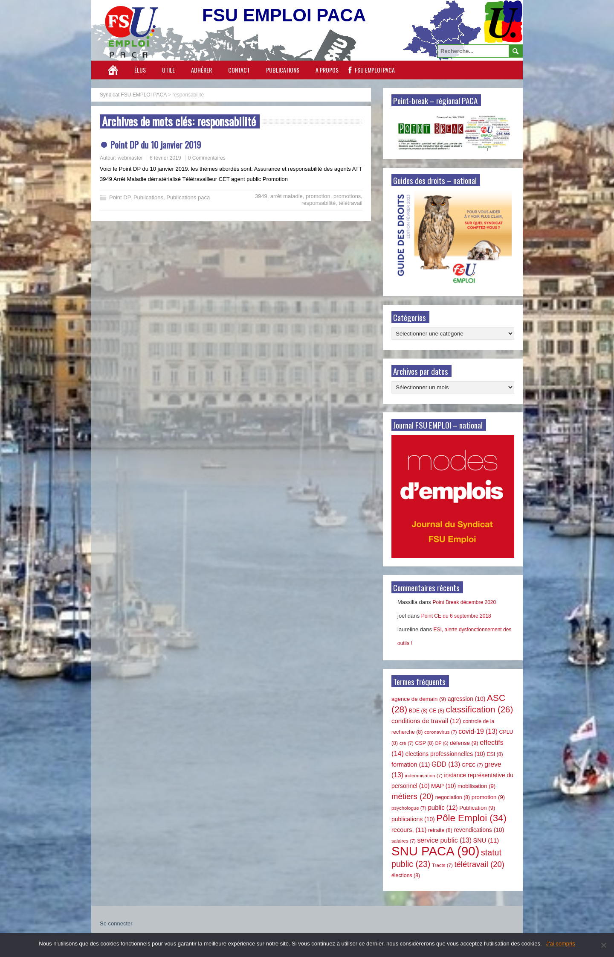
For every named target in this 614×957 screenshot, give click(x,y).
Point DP (119, 197)
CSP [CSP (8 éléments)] (424, 743)
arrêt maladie (286, 196)
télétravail (350, 203)
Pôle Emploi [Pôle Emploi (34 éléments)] (471, 818)
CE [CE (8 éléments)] (436, 711)
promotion (318, 196)
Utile (168, 69)
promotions (347, 196)
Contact (239, 69)
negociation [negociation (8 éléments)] (452, 797)
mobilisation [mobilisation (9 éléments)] (476, 786)
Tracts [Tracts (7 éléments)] (442, 865)
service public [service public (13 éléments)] (444, 840)
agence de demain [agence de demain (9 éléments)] (418, 699)
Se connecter (116, 923)
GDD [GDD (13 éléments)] (446, 764)
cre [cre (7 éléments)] (407, 743)
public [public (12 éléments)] (443, 807)
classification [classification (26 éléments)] (479, 709)
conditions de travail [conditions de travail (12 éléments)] (426, 720)
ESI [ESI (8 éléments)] (495, 754)
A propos (327, 69)
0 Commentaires (207, 158)
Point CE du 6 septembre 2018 (456, 616)
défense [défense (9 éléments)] (464, 743)
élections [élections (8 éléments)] (405, 875)
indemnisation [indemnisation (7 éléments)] (424, 775)
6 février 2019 (165, 158)
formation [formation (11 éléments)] (410, 764)
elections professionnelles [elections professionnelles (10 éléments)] (445, 753)
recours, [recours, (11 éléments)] (408, 829)
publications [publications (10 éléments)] (413, 819)
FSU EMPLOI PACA (375, 69)
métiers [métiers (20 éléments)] (412, 796)
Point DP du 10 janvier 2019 (155, 144)
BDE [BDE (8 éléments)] (418, 711)
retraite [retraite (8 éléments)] (440, 830)
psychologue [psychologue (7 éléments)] (408, 808)
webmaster (130, 158)
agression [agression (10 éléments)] (467, 698)
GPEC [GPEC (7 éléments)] (472, 764)
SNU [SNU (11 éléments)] (486, 840)
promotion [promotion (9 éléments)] (488, 797)
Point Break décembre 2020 (464, 602)
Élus (140, 69)
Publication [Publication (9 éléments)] (477, 808)
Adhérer (201, 69)
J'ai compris (560, 943)
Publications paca (188, 197)
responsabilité (318, 203)
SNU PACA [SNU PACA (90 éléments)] (435, 851)
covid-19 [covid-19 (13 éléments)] (478, 731)
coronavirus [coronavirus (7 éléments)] (440, 732)
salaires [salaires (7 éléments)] (403, 840)
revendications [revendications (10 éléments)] (479, 829)
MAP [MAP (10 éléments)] (443, 785)
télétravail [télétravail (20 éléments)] (479, 864)
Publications (282, 69)
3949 (261, 196)
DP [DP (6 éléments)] (442, 743)
